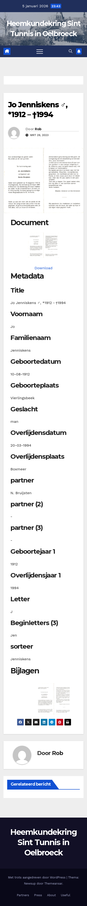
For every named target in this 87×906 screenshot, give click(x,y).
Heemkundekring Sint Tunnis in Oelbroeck (43, 842)
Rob (38, 129)
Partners (23, 895)
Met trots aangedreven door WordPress (37, 877)
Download (44, 268)
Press (38, 895)
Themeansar (53, 883)
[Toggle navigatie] (39, 51)
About (51, 895)
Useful (65, 895)
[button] (70, 51)
